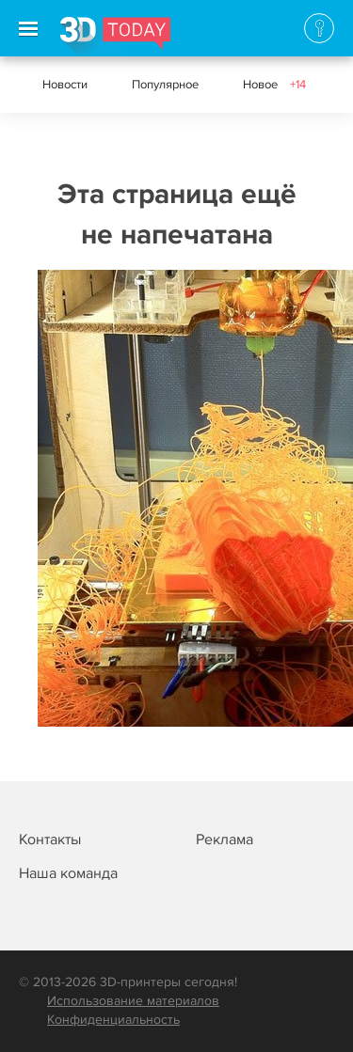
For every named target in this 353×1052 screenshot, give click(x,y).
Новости (65, 84)
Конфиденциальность (113, 1020)
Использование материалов (133, 1001)
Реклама (224, 839)
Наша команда (68, 873)
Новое (274, 84)
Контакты (50, 839)
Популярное (165, 84)
